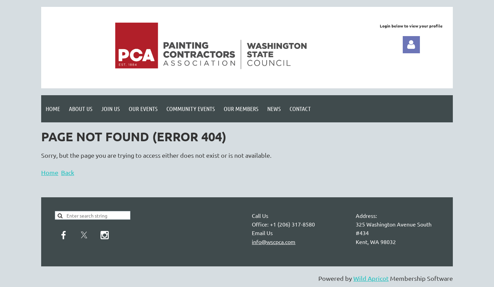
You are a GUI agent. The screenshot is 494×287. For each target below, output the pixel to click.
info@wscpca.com (273, 241)
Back (67, 172)
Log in (411, 44)
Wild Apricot (371, 278)
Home (49, 172)
